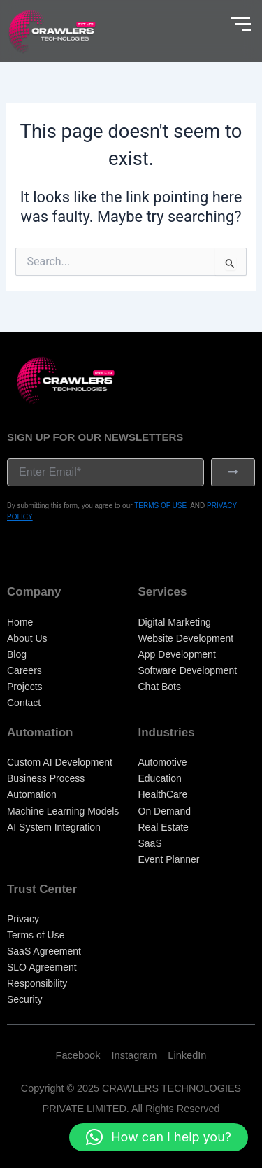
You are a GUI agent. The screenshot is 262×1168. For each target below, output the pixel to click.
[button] (158, 1137)
